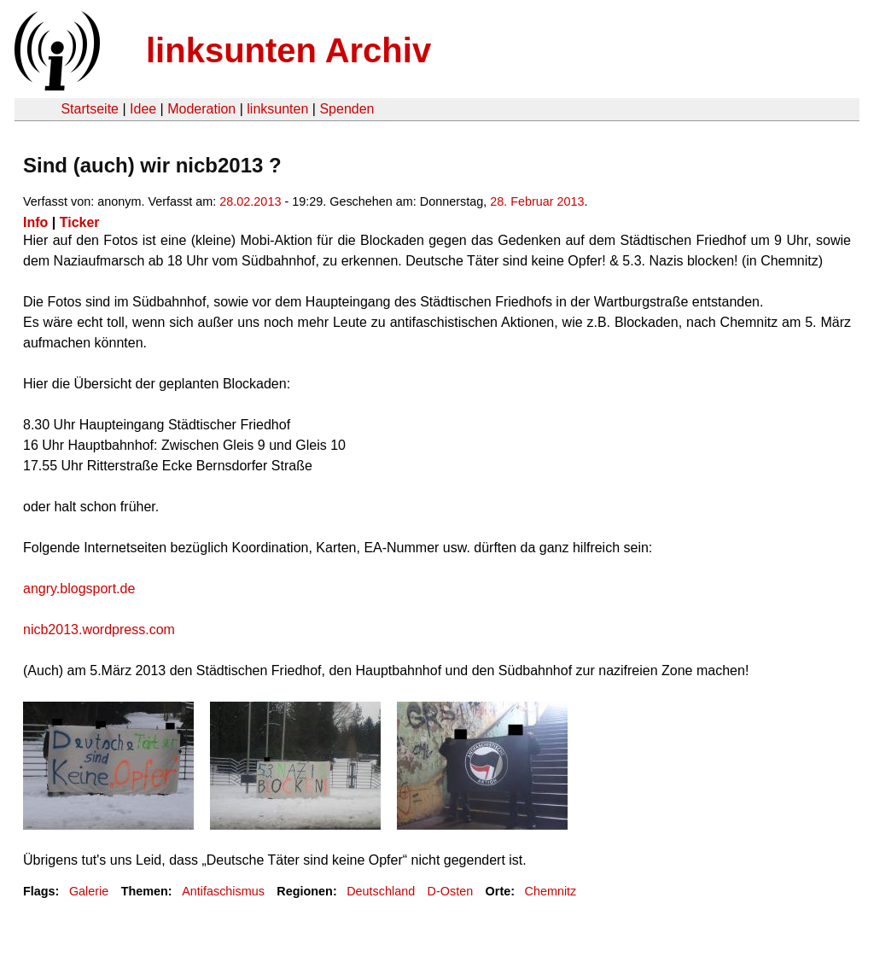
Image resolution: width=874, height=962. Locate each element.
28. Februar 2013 (537, 201)
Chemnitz (551, 891)
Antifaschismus (223, 891)
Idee (143, 109)
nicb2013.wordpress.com (99, 629)
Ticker (80, 222)
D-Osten (451, 891)
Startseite (90, 109)
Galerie (88, 891)
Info (35, 222)
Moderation (201, 109)
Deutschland (381, 891)
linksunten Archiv (288, 50)
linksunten (277, 109)
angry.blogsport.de (79, 588)
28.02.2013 (250, 201)
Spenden (346, 109)
